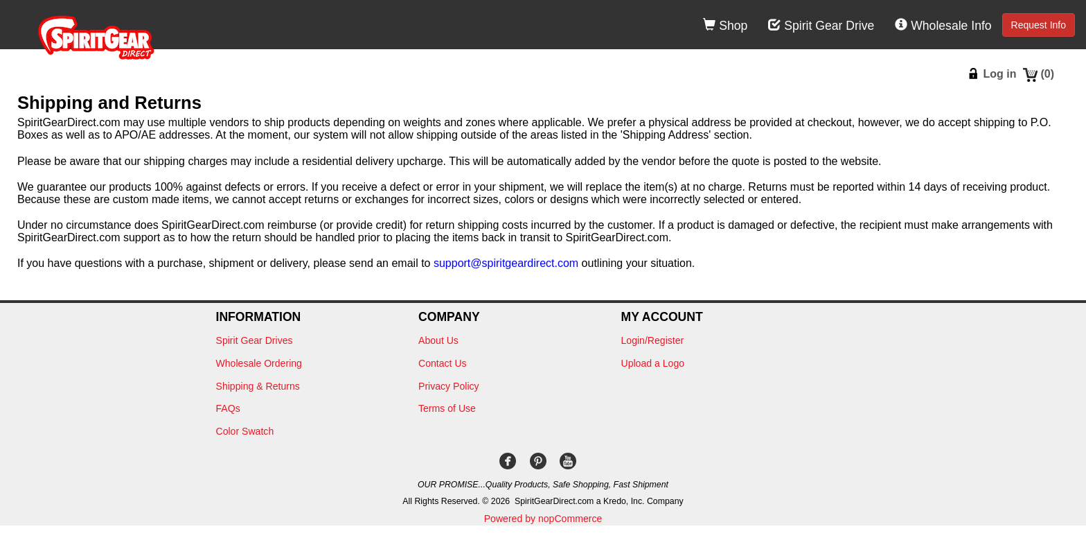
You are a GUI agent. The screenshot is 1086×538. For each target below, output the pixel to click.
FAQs (228, 408)
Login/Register (652, 340)
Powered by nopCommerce (543, 518)
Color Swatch (245, 431)
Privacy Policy (448, 386)
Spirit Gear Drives (254, 340)
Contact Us (442, 363)
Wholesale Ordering (259, 363)
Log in (999, 74)
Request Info (1038, 25)
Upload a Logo (653, 363)
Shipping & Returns (258, 386)
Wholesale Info (943, 26)
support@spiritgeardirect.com (506, 263)
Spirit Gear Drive (821, 26)
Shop (725, 26)
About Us (438, 340)
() (1047, 74)
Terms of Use (447, 408)
